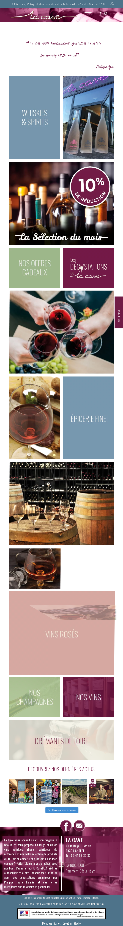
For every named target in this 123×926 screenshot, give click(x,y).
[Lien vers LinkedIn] (111, 13)
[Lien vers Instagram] (105, 13)
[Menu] (86, 17)
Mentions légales (51, 923)
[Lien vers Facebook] (100, 13)
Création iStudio (72, 923)
